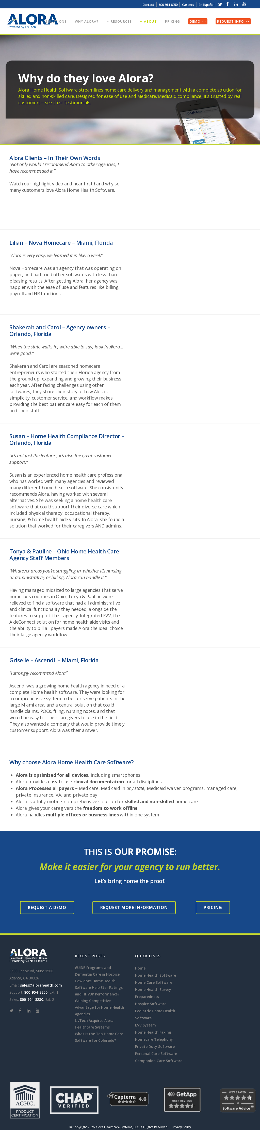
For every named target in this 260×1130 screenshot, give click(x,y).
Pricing (213, 907)
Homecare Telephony (154, 1039)
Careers (188, 4)
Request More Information (134, 907)
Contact (148, 4)
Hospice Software (150, 1003)
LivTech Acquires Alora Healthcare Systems (94, 1024)
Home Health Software (155, 975)
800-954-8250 (168, 4)
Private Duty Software (155, 1046)
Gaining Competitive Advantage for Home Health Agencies (99, 1007)
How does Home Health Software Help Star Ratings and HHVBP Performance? (99, 987)
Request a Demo (47, 907)
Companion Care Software (158, 1060)
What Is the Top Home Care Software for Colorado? (99, 1037)
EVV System (145, 1025)
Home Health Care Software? (95, 762)
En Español (206, 4)
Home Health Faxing (153, 1032)
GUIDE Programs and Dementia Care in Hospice (97, 971)
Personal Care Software (156, 1053)
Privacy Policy (181, 1127)
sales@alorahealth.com (41, 985)
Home (140, 968)
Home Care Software (153, 982)
